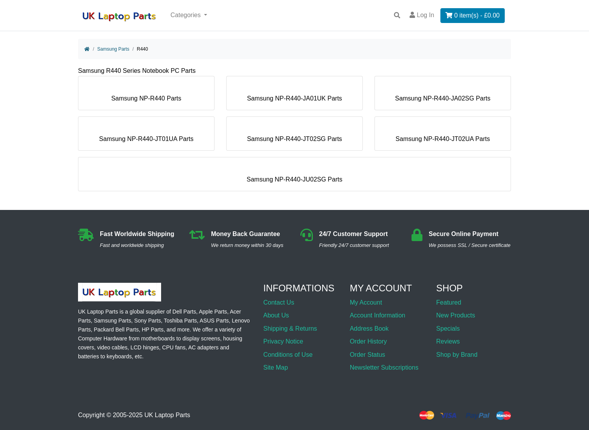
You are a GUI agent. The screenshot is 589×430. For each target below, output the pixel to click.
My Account (366, 302)
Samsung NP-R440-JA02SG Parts (443, 95)
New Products (455, 315)
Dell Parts (184, 311)
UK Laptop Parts (167, 415)
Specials (447, 328)
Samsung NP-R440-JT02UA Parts (443, 136)
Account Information (377, 315)
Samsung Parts (113, 49)
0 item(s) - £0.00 (472, 15)
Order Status (367, 354)
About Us (276, 315)
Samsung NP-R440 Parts (146, 95)
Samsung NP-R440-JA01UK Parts (294, 95)
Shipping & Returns (290, 328)
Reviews (447, 341)
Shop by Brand (456, 354)
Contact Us (278, 302)
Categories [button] (186, 15)
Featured (448, 302)
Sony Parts (147, 320)
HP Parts (152, 329)
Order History (368, 341)
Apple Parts (213, 311)
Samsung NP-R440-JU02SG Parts (294, 176)
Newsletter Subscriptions (384, 367)
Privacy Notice (283, 341)
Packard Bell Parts (116, 329)
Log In (422, 15)
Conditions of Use (287, 354)
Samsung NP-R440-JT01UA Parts (146, 136)
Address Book (369, 328)
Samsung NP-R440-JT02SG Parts (294, 136)
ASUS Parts (214, 320)
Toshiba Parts (180, 320)
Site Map (275, 367)
